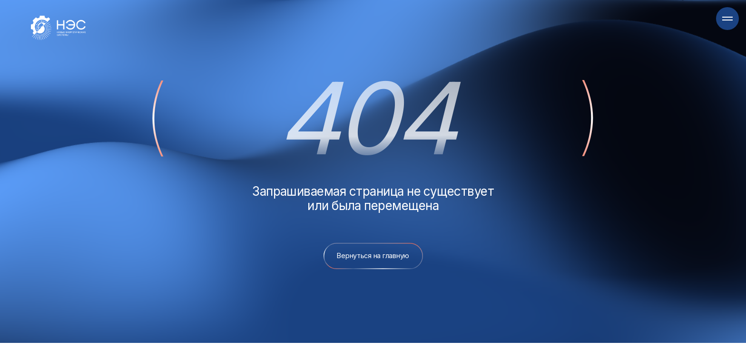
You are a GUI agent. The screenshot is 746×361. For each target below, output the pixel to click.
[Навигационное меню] (727, 18)
